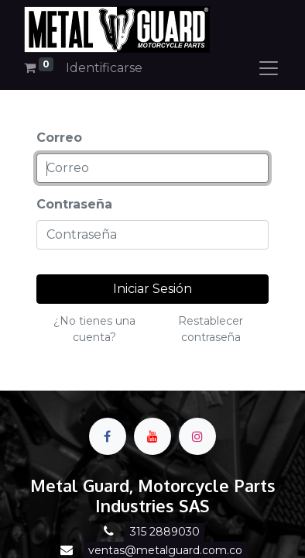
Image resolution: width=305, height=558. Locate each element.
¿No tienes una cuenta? (94, 329)
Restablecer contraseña (210, 329)
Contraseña (74, 204)
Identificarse (104, 67)
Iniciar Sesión (152, 288)
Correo (59, 137)
